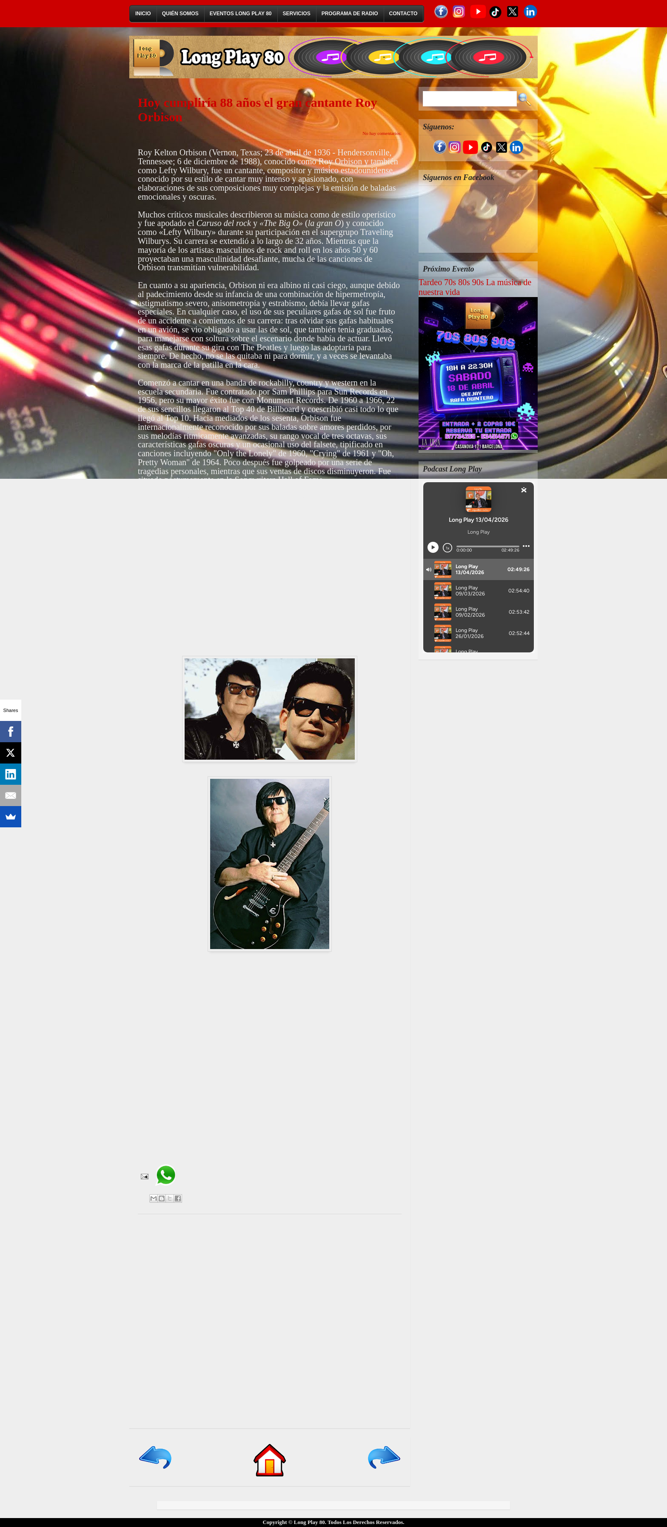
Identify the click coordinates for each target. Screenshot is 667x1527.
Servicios (297, 14)
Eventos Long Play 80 (241, 14)
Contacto (403, 14)
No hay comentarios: (382, 133)
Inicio (143, 14)
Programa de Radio (350, 14)
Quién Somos (180, 14)
